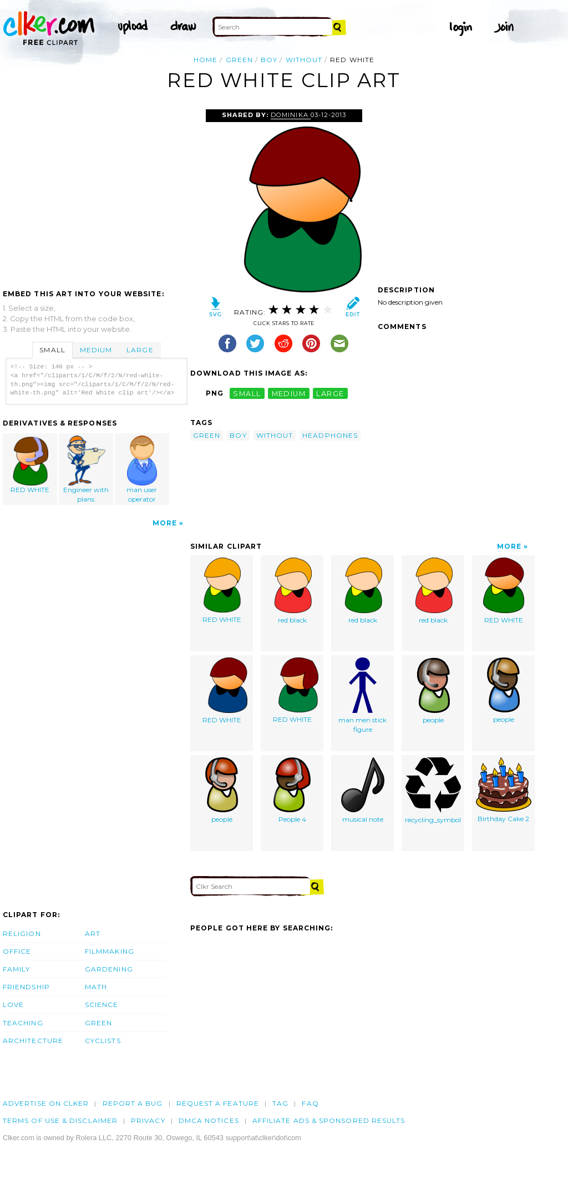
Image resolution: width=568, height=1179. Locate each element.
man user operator (142, 469)
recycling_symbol (433, 790)
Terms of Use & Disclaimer (60, 1120)
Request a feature (217, 1103)
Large (139, 350)
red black (292, 591)
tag (280, 1103)
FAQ (310, 1103)
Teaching (23, 1023)
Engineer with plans (86, 469)
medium (289, 393)
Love (13, 1004)
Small (52, 350)
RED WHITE (30, 465)
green (239, 59)
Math (96, 987)
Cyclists (103, 1040)
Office (17, 951)
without (304, 59)
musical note (362, 790)
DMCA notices (209, 1120)
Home (205, 59)
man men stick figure (362, 695)
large (330, 393)
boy (269, 59)
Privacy (148, 1120)
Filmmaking (109, 951)
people (433, 690)
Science (102, 1004)
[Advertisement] (96, 192)
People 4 (292, 790)
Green (98, 1023)
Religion (22, 933)
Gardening (109, 969)
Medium (96, 350)
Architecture (33, 1040)
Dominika (290, 115)
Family (16, 969)
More (165, 523)
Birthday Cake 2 (503, 790)
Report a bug (133, 1103)
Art (92, 933)
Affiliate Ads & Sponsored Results (328, 1120)
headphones (330, 435)
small (247, 393)
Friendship (26, 987)
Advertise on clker (46, 1103)
